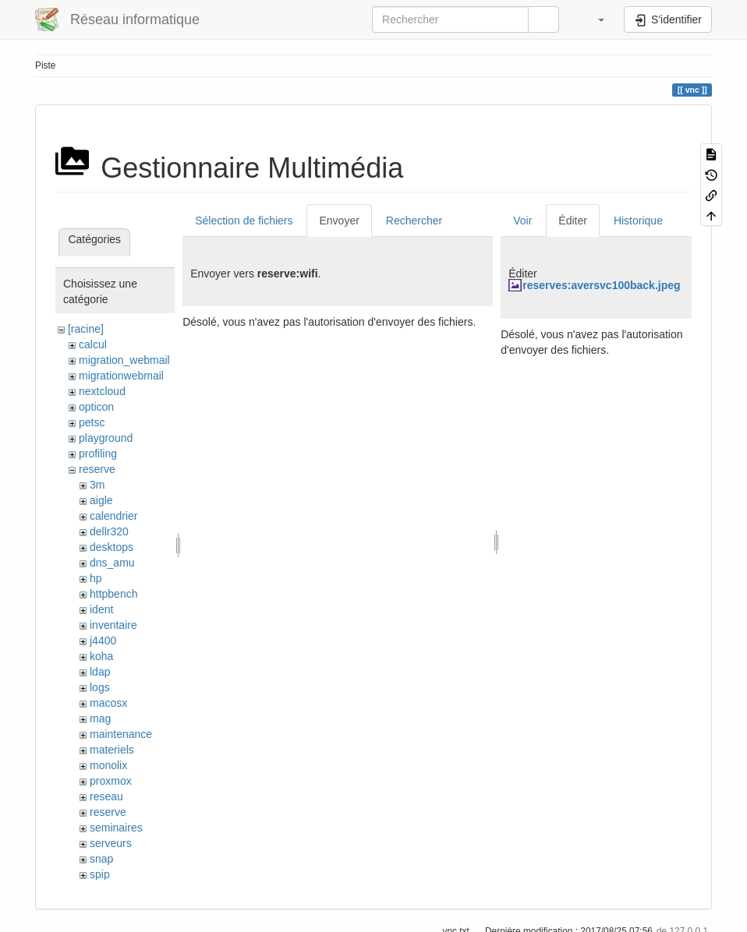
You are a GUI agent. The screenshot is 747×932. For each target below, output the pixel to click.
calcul (93, 344)
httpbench (114, 594)
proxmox (111, 781)
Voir (522, 220)
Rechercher (414, 220)
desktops (111, 547)
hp (96, 578)
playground (106, 438)
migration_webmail (124, 360)
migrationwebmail (121, 375)
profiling (98, 453)
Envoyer (339, 220)
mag (100, 718)
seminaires (116, 827)
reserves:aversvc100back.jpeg (601, 285)
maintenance (121, 734)
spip (100, 874)
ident (101, 609)
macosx (108, 703)
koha (101, 656)
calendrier (113, 516)
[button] (593, 19)
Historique (638, 220)
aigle (101, 500)
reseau (106, 796)
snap (101, 859)
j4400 (103, 640)
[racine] (86, 329)
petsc (91, 422)
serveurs (111, 843)
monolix (108, 765)
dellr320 (109, 531)
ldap (100, 671)
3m (97, 484)
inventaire (113, 625)
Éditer (572, 220)
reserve (97, 469)
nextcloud (102, 391)
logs (100, 687)
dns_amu (112, 562)
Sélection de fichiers (243, 220)
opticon (96, 407)
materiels (112, 749)
